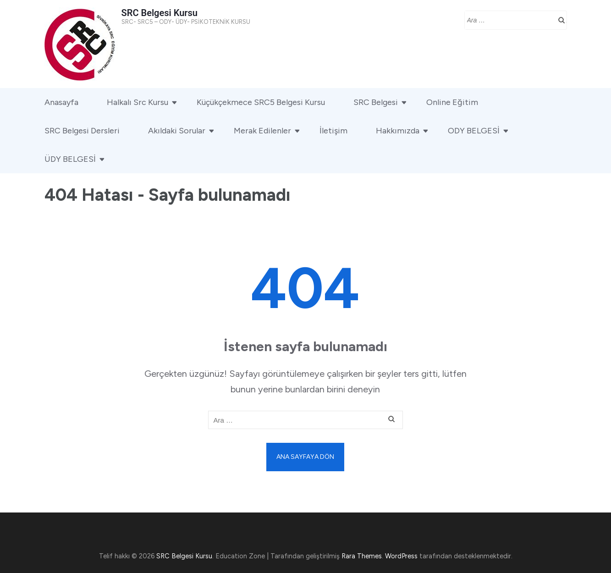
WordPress (401, 556)
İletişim (333, 131)
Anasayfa (61, 102)
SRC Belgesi (375, 102)
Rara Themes (361, 556)
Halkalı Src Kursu (137, 102)
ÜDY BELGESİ (70, 159)
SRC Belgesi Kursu (159, 12)
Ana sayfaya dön (305, 457)
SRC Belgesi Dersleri (82, 131)
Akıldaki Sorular (176, 131)
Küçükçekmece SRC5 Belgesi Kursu (261, 102)
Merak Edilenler (262, 131)
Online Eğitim (452, 102)
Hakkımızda (397, 131)
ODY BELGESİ (474, 131)
